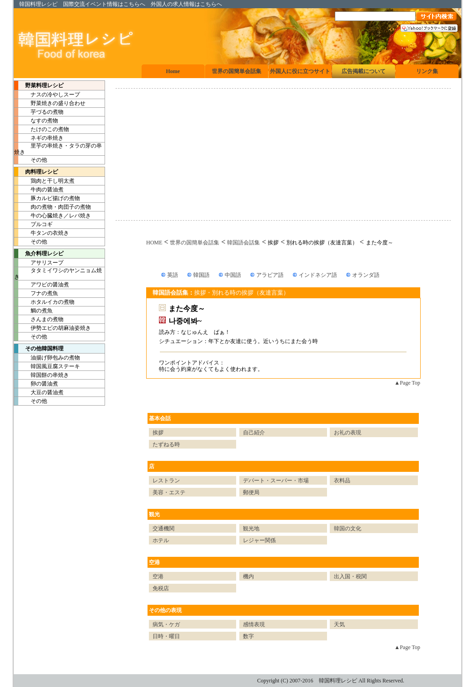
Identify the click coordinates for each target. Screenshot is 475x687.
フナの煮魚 (36, 293)
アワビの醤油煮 (41, 284)
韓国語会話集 (243, 242)
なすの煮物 (36, 120)
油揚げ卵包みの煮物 (47, 357)
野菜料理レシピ (38, 85)
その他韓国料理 (38, 348)
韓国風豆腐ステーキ (47, 366)
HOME (154, 242)
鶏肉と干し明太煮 (44, 181)
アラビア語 (270, 275)
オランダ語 (366, 275)
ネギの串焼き (38, 138)
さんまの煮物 (38, 319)
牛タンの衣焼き (41, 233)
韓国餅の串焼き (41, 375)
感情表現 (254, 624)
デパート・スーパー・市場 (276, 480)
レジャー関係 (259, 540)
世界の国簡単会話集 (194, 242)
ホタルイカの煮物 (44, 302)
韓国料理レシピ (38, 4)
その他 (30, 160)
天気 (339, 624)
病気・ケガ (166, 624)
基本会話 (160, 418)
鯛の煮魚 (33, 310)
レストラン (166, 480)
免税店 (161, 588)
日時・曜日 (166, 636)
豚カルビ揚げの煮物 (47, 198)
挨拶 (158, 432)
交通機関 (163, 528)
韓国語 (201, 275)
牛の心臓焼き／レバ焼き (52, 215)
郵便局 (251, 492)
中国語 (233, 275)
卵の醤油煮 (36, 383)
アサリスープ (38, 262)
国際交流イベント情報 (90, 4)
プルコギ (33, 224)
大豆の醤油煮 (38, 392)
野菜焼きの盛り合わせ (49, 103)
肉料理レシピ (36, 172)
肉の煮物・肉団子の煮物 (52, 207)
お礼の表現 (347, 432)
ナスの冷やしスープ (47, 94)
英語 (172, 275)
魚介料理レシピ (38, 253)
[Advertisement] (283, 154)
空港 (154, 562)
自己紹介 (254, 432)
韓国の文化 (347, 528)
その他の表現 (165, 610)
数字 (248, 636)
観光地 (251, 528)
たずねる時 (166, 444)
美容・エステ (169, 492)
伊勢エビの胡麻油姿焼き (52, 328)
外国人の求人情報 (173, 4)
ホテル (161, 540)
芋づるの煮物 (38, 112)
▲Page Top (407, 383)
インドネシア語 (318, 275)
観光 (154, 514)
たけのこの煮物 (41, 129)
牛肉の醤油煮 (38, 189)
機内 (248, 576)
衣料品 (342, 480)
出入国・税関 (350, 576)
